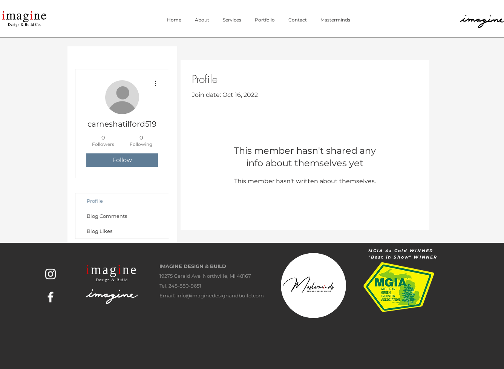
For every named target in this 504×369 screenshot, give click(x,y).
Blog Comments (107, 216)
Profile (95, 201)
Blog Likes (99, 231)
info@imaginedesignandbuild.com (220, 295)
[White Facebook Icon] (50, 297)
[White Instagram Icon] (50, 274)
